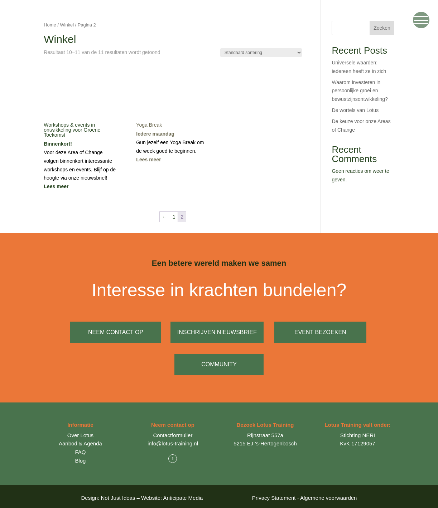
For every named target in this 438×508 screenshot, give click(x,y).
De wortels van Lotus (355, 110)
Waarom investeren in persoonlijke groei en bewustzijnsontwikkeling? (360, 90)
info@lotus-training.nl (173, 441)
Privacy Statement (274, 495)
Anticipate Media (183, 495)
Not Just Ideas (118, 495)
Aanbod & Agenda (80, 441)
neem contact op (115, 332)
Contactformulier (172, 432)
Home (50, 25)
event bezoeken (322, 332)
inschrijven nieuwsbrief (218, 332)
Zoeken (382, 28)
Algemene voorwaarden (328, 495)
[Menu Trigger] (421, 20)
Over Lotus (80, 432)
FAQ (80, 449)
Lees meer (56, 186)
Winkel (67, 25)
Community (219, 363)
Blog (80, 457)
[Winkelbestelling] (261, 52)
